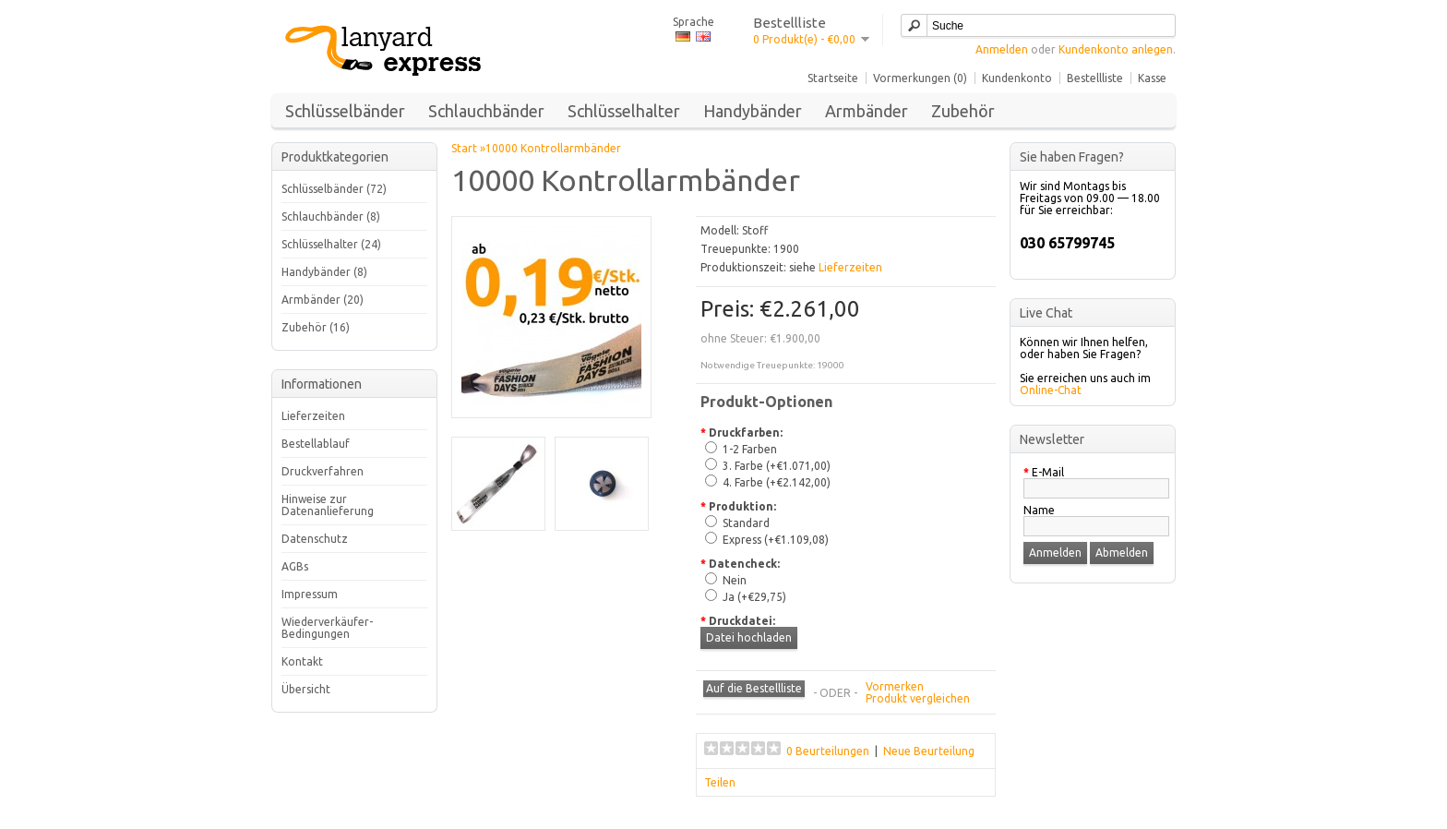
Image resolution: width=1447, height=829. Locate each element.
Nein (735, 580)
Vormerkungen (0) (920, 78)
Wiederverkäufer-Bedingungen (327, 628)
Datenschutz (314, 539)
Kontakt (302, 661)
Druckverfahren (322, 471)
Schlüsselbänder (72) (334, 189)
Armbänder (866, 111)
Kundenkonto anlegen (1115, 49)
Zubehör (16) (315, 327)
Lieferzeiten (313, 416)
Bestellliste (1095, 78)
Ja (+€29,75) (754, 597)
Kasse (1152, 78)
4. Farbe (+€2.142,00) (777, 482)
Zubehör (963, 111)
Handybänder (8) (324, 272)
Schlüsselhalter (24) (331, 244)
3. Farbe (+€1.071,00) (777, 466)
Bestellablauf (315, 444)
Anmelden (1001, 49)
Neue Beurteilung (929, 751)
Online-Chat (1051, 390)
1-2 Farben (750, 449)
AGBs (294, 566)
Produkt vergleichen (918, 698)
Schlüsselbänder (345, 111)
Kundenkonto (1017, 78)
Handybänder (752, 111)
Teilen (719, 782)
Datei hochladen (749, 637)
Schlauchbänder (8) (330, 216)
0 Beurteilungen (827, 751)
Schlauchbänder (486, 111)
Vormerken (895, 686)
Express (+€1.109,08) (776, 540)
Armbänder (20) (322, 300)
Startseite (832, 78)
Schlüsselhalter (624, 111)
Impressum (309, 594)
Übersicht (305, 689)
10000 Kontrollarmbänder (553, 148)
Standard (746, 523)
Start (464, 148)
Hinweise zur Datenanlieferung (327, 505)
